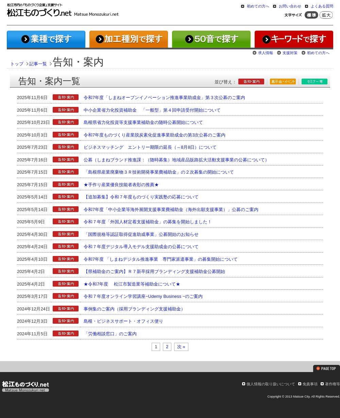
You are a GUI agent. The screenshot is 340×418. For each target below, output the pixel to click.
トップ (16, 63)
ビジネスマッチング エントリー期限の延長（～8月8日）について (150, 147)
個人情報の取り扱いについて (271, 384)
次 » (181, 346)
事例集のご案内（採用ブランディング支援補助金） (134, 308)
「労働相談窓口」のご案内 (110, 333)
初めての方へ (258, 6)
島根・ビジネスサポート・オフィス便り (123, 321)
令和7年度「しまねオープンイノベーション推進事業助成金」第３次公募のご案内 (164, 97)
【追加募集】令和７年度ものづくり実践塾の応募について (141, 196)
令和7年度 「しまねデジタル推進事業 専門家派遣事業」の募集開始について (161, 259)
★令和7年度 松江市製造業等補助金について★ (132, 284)
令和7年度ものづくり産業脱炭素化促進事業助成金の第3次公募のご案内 (154, 135)
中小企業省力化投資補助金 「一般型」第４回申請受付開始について (152, 110)
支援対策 (290, 53)
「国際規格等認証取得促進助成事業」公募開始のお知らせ (141, 234)
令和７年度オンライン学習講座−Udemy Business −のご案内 (143, 296)
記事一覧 (38, 63)
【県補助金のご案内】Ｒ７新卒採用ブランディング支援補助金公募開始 (154, 271)
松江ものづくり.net (25, 387)
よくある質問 (322, 6)
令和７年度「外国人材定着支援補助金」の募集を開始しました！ (148, 221)
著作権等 (332, 384)
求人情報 (265, 53)
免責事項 (310, 384)
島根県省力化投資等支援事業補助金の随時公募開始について (143, 122)
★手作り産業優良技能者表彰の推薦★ (121, 184)
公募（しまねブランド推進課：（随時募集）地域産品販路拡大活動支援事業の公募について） (176, 159)
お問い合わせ (290, 6)
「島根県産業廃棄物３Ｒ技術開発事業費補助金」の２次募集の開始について (159, 172)
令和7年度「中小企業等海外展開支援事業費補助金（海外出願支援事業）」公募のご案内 (171, 209)
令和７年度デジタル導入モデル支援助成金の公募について (141, 246)
